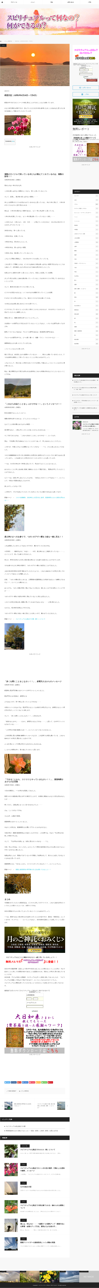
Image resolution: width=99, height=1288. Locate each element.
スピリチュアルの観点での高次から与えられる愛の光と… (91, 425)
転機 (86, 327)
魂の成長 (86, 339)
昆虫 (86, 297)
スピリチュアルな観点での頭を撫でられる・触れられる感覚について (42, 1207)
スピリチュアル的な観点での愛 (15, 1126)
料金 (52, 2)
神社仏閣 (86, 314)
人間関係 (86, 242)
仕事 (86, 246)
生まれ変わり (86, 306)
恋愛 (86, 284)
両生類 (86, 225)
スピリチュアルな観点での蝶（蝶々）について (30, 619)
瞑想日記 (27, 1091)
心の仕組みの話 (25, 1187)
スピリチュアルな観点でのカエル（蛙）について (37, 1150)
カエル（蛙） (25, 1146)
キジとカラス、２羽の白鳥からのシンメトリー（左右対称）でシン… (86, 401)
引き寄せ (86, 276)
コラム (3, 45)
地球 (86, 255)
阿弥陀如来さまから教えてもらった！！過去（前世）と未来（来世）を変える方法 (32, 1131)
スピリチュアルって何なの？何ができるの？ (48, 1285)
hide (13, 141)
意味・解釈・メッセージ (86, 289)
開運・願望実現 (86, 331)
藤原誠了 (14, 1091)
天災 (86, 259)
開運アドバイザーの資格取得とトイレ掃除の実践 (37, 1242)
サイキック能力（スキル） (86, 208)
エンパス (86, 196)
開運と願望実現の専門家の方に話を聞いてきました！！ (33, 869)
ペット (86, 217)
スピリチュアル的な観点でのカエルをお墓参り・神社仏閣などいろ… (86, 381)
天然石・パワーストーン (86, 263)
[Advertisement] (34, 160)
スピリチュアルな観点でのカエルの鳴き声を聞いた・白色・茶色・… (85, 388)
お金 (86, 200)
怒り (86, 280)
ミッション (86, 221)
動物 (86, 251)
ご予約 (89, 2)
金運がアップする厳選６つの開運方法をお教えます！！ (85, 408)
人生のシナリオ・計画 (86, 234)
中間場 (86, 230)
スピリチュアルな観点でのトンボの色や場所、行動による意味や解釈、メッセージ (42, 1169)
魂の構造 (86, 344)
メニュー (33, 2)
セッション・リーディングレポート (86, 213)
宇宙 (86, 272)
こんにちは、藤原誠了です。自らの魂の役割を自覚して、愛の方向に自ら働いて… (90, 430)
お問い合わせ (70, 2)
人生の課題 (86, 238)
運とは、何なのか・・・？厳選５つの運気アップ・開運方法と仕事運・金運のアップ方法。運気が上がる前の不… (42, 1225)
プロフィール (14, 2)
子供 (86, 268)
